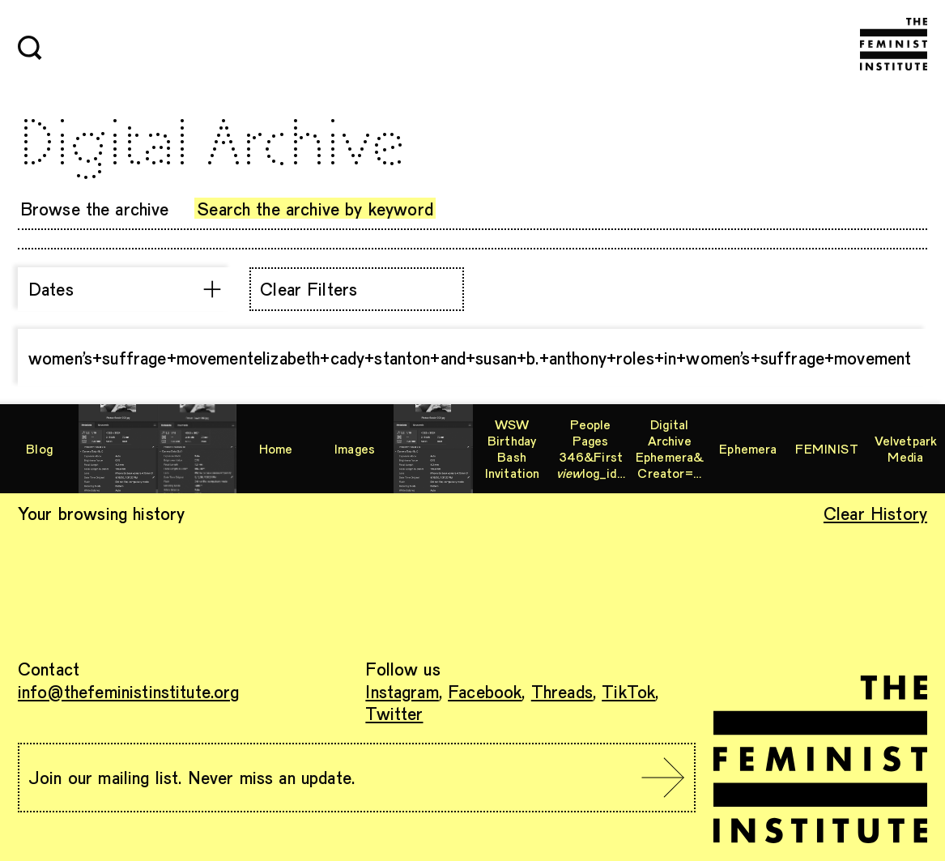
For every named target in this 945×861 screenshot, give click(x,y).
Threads (562, 690)
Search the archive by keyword (315, 208)
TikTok (628, 690)
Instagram (401, 690)
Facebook (484, 690)
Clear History (875, 512)
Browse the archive (94, 208)
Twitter (394, 712)
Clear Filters (308, 288)
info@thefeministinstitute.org (129, 690)
